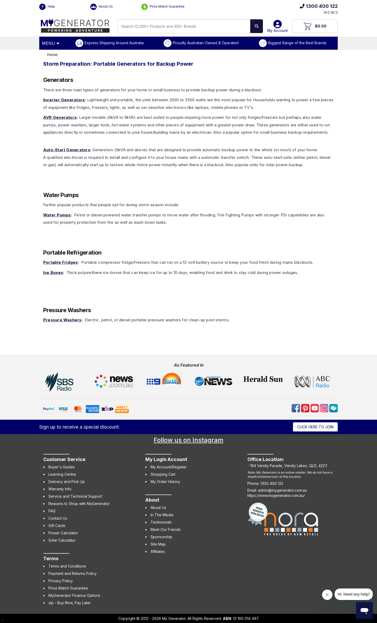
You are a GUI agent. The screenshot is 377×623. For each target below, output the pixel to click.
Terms (50, 558)
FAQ (52, 511)
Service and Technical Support (75, 496)
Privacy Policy (60, 581)
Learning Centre (62, 474)
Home (52, 54)
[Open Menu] (51, 43)
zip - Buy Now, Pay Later (69, 602)
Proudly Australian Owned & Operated (206, 43)
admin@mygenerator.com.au (282, 490)
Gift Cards (56, 525)
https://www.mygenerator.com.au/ (276, 495)
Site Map (158, 544)
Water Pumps (57, 214)
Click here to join (315, 427)
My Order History (165, 481)
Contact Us (57, 518)
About (152, 500)
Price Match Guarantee (163, 7)
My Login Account (166, 459)
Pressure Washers (62, 319)
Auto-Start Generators (66, 149)
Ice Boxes (53, 272)
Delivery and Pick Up (66, 481)
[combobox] (184, 26)
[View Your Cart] (315, 26)
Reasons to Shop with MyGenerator (79, 503)
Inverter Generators (64, 99)
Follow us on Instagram (188, 440)
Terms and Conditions (67, 566)
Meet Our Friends (166, 529)
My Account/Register (169, 467)
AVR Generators (60, 117)
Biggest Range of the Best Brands (297, 43)
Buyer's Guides (61, 467)
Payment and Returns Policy (72, 573)
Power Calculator (63, 533)
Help (47, 7)
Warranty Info (59, 489)
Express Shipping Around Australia (114, 43)
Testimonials (161, 522)
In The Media (162, 515)
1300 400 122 (319, 6)
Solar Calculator (62, 540)
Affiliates (158, 551)
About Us (101, 7)
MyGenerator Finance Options (74, 595)
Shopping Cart (163, 474)
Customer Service (64, 459)
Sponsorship (161, 537)
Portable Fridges (60, 262)
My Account (277, 28)
